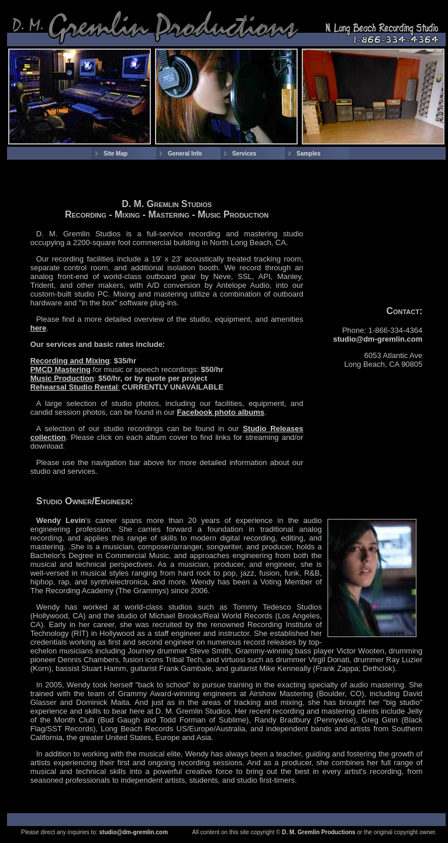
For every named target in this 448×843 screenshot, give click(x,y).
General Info (185, 153)
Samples (309, 153)
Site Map (115, 153)
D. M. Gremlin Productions (319, 832)
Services (244, 153)
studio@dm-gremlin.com (378, 339)
